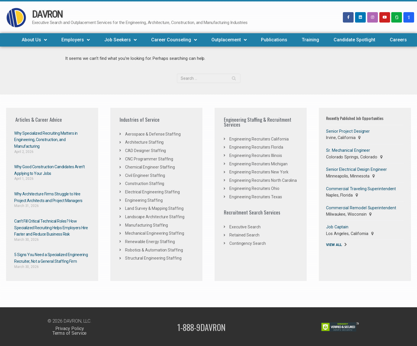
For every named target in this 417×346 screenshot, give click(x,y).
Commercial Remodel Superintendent (360, 207)
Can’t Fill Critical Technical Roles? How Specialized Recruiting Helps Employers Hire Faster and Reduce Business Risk (51, 227)
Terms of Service (69, 332)
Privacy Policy (69, 327)
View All (334, 243)
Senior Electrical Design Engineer (356, 169)
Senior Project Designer (347, 131)
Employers (75, 40)
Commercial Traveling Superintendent (361, 188)
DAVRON (47, 14)
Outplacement (229, 40)
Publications (274, 39)
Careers (398, 39)
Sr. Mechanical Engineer (348, 150)
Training (310, 39)
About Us (34, 40)
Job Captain (337, 226)
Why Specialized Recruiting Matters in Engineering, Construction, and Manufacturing (46, 139)
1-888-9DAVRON (202, 326)
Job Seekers (120, 40)
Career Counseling (174, 40)
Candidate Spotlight (354, 39)
